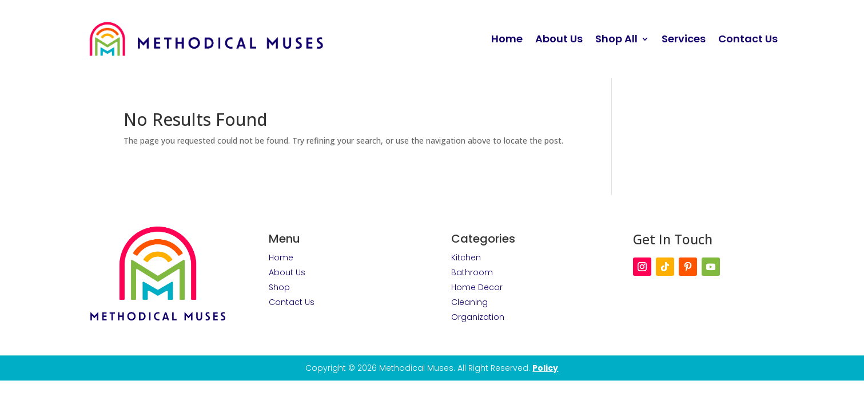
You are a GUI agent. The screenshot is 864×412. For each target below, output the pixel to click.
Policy (545, 368)
